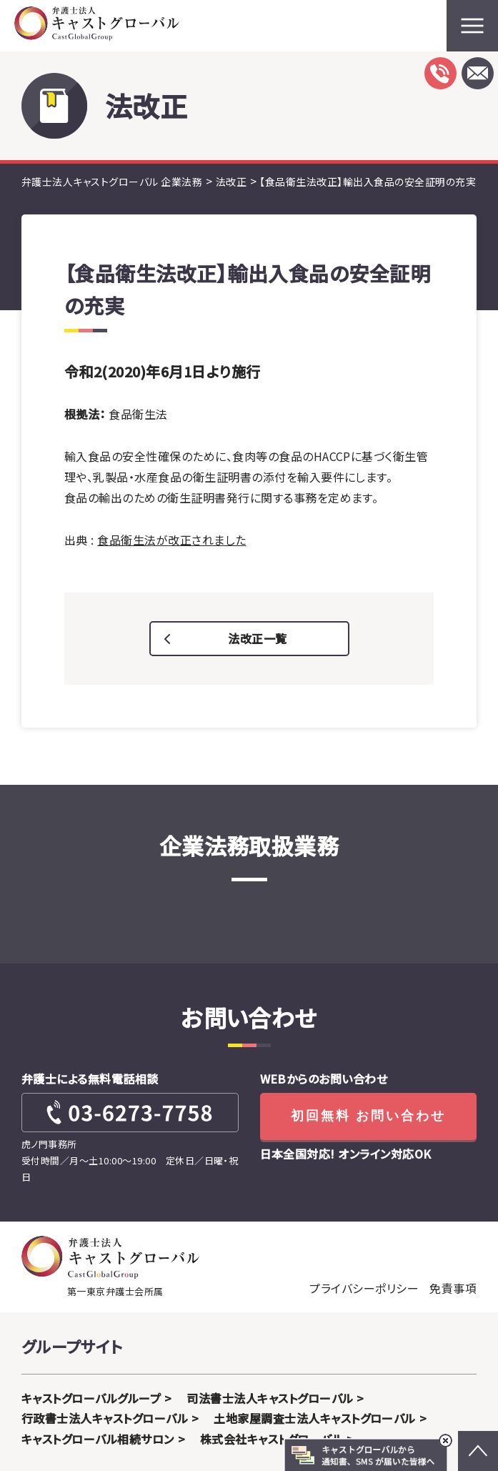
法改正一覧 (257, 638)
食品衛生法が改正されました (171, 539)
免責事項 (453, 1288)
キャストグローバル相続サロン (97, 1438)
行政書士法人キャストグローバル (104, 1418)
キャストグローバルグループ (91, 1398)
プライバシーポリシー (364, 1288)
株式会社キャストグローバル (271, 1438)
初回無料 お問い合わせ (368, 1116)
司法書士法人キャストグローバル (269, 1398)
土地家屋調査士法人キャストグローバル (315, 1418)
